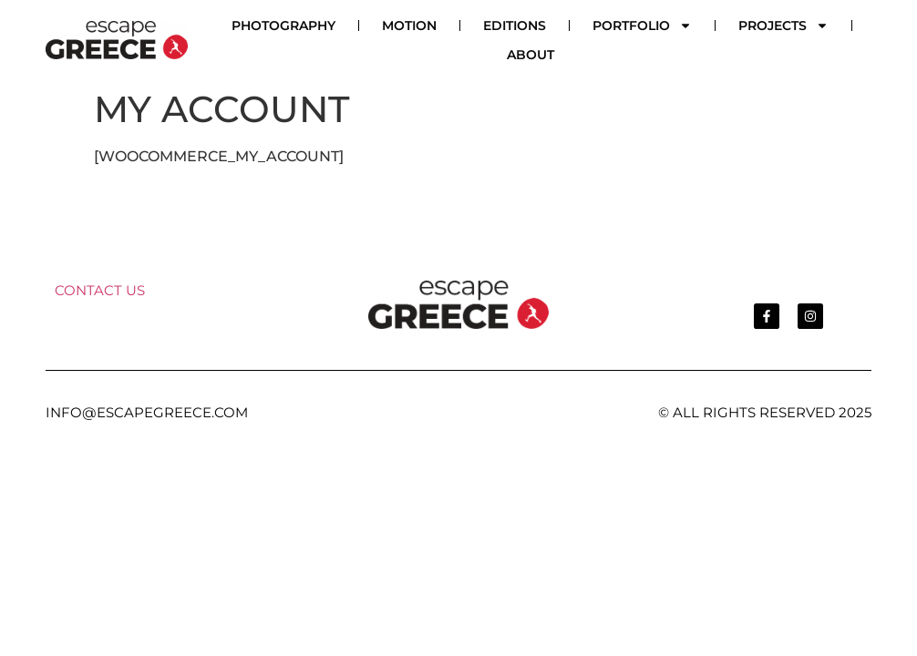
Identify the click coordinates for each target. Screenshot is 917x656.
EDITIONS (514, 25)
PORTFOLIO (642, 25)
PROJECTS (783, 25)
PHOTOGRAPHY (283, 25)
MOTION (409, 25)
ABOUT (530, 54)
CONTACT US (100, 290)
